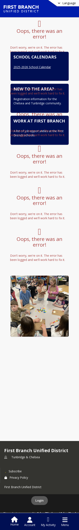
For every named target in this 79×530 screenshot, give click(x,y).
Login (39, 500)
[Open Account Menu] (29, 522)
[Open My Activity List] (48, 522)
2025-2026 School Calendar (32, 67)
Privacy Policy (16, 478)
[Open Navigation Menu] (65, 522)
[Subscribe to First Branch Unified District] (13, 471)
